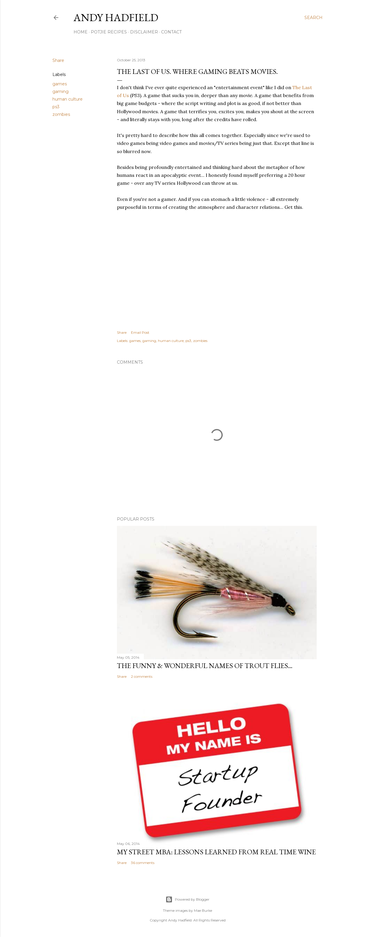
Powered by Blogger (187, 899)
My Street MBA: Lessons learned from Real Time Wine (216, 851)
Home (81, 32)
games (59, 84)
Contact (171, 32)
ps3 (55, 106)
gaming (60, 91)
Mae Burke (203, 910)
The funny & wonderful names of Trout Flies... (204, 665)
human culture (67, 99)
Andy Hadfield (116, 17)
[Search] (313, 18)
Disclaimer (144, 32)
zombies (61, 114)
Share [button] (58, 60)
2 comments (141, 676)
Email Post (140, 332)
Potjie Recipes (109, 32)
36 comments (142, 862)
